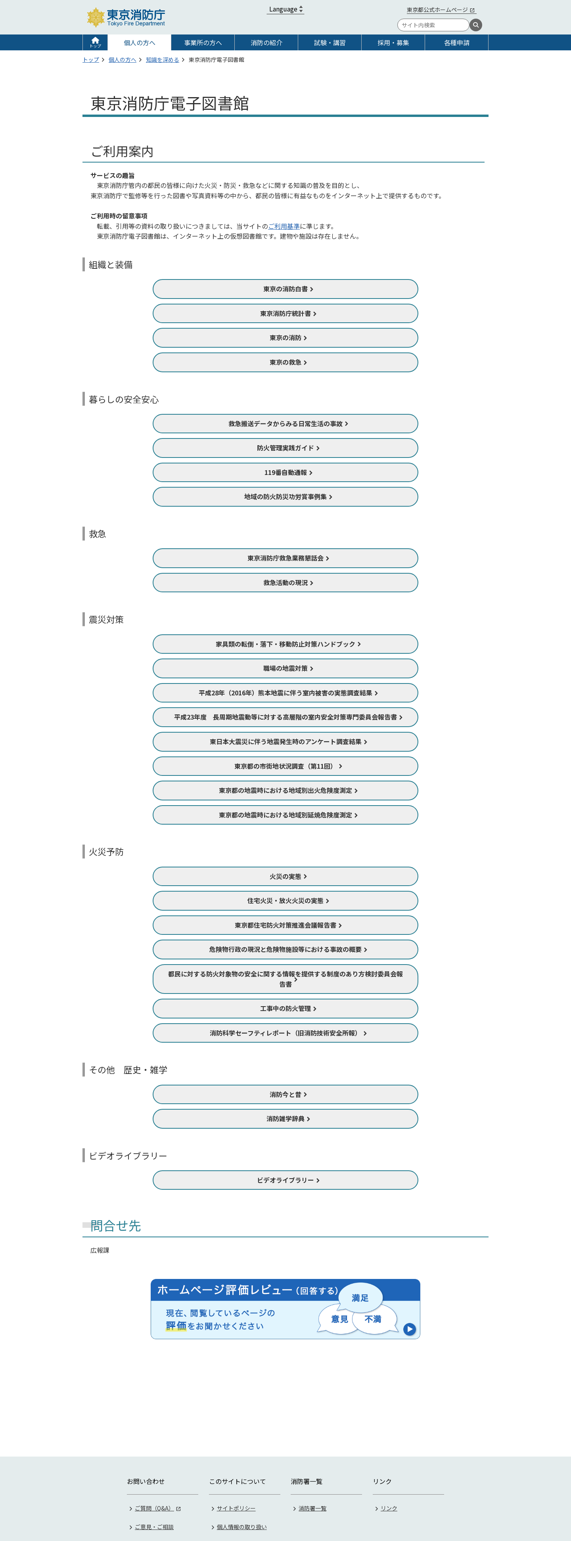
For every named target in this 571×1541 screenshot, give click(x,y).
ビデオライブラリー (285, 1180)
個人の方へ (139, 42)
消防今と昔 (285, 1094)
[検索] (475, 25)
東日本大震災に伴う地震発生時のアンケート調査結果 (286, 741)
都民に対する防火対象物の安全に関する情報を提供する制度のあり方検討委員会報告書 (285, 979)
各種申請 (456, 42)
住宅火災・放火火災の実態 (285, 900)
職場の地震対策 (285, 668)
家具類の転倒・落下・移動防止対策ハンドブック (285, 644)
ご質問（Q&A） (154, 1409)
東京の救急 (285, 362)
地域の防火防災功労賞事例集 (285, 496)
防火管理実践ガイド (285, 447)
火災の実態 (285, 876)
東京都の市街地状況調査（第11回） (285, 766)
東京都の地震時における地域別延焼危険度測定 (285, 814)
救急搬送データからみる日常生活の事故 (285, 423)
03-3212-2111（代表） (427, 1495)
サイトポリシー (236, 1409)
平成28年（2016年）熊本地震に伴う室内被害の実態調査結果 (285, 692)
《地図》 (341, 1495)
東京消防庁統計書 (285, 313)
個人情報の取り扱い (242, 1428)
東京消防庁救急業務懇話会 (285, 558)
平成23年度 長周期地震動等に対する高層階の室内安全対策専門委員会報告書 (285, 717)
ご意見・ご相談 (154, 1428)
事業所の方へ (203, 42)
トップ (95, 46)
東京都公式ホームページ (437, 9)
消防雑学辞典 (285, 1118)
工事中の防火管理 (285, 1008)
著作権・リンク (236, 1447)
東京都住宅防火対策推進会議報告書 (285, 925)
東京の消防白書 (285, 288)
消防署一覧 (312, 1409)
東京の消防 (285, 337)
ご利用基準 (284, 226)
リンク (389, 1409)
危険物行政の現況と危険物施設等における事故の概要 (285, 949)
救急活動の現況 (285, 582)
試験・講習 (330, 42)
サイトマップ (233, 1465)
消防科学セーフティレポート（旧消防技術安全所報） (285, 1033)
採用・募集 (393, 42)
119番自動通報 (285, 472)
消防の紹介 (266, 42)
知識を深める (162, 59)
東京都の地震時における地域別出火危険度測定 (285, 790)
